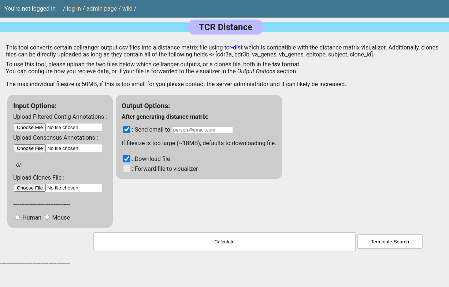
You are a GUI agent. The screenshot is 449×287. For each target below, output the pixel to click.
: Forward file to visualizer (165, 168)
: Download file (151, 158)
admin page (101, 9)
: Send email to (152, 129)
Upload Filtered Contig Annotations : (60, 116)
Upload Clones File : (38, 177)
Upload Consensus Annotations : (55, 137)
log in (74, 9)
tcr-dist (233, 47)
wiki (127, 9)
